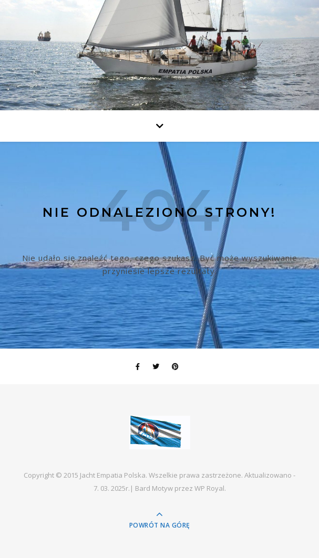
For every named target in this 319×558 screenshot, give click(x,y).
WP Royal (209, 488)
